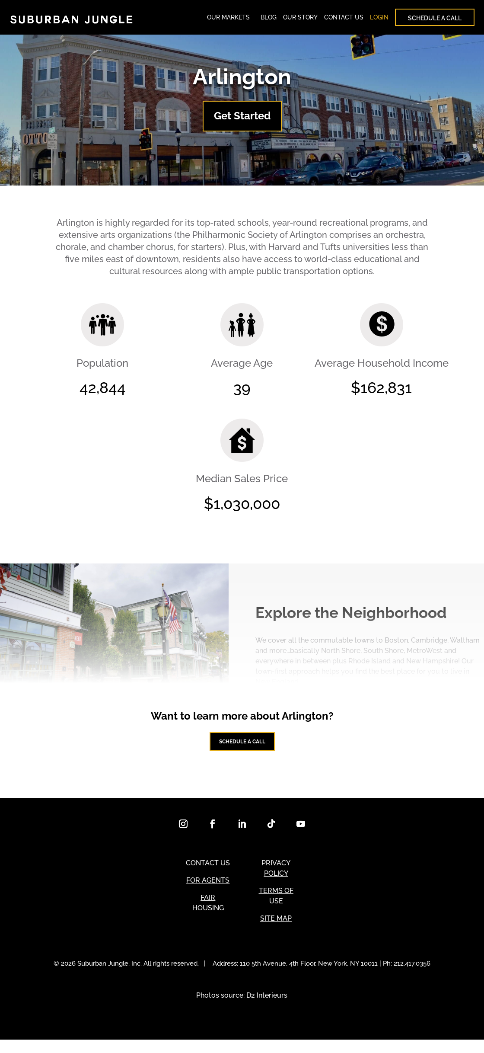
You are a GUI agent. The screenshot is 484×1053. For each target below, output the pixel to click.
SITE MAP (276, 932)
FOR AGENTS (207, 894)
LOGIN (379, 19)
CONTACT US (343, 19)
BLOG (269, 19)
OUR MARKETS (228, 19)
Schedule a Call (242, 750)
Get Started (242, 120)
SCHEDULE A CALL (435, 20)
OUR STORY (300, 19)
